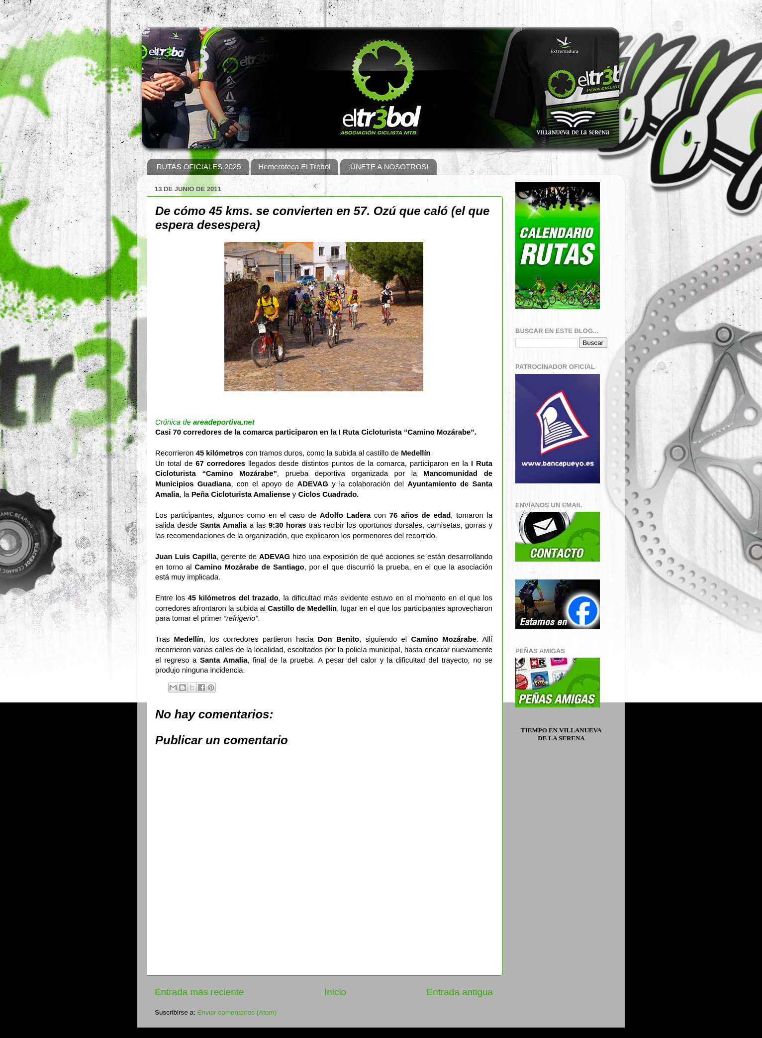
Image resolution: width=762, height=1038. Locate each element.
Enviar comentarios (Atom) (237, 1012)
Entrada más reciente (199, 992)
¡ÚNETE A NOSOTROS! (388, 166)
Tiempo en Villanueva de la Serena (561, 734)
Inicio (335, 992)
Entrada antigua (460, 992)
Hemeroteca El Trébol (294, 166)
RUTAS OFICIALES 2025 (199, 166)
